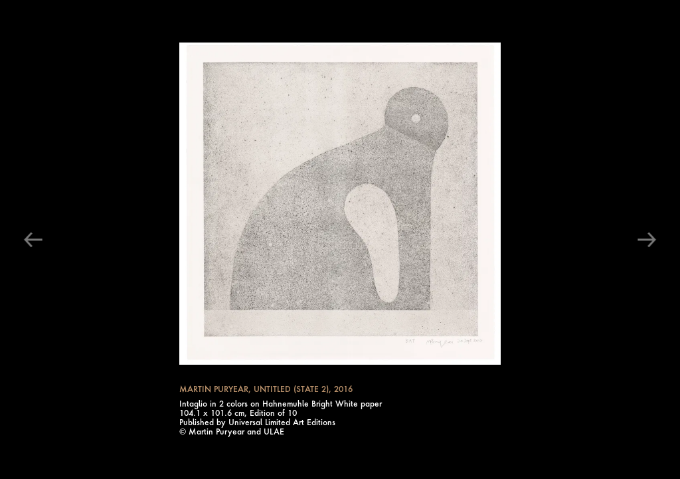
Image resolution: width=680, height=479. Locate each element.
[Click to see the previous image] (34, 240)
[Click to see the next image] (645, 240)
